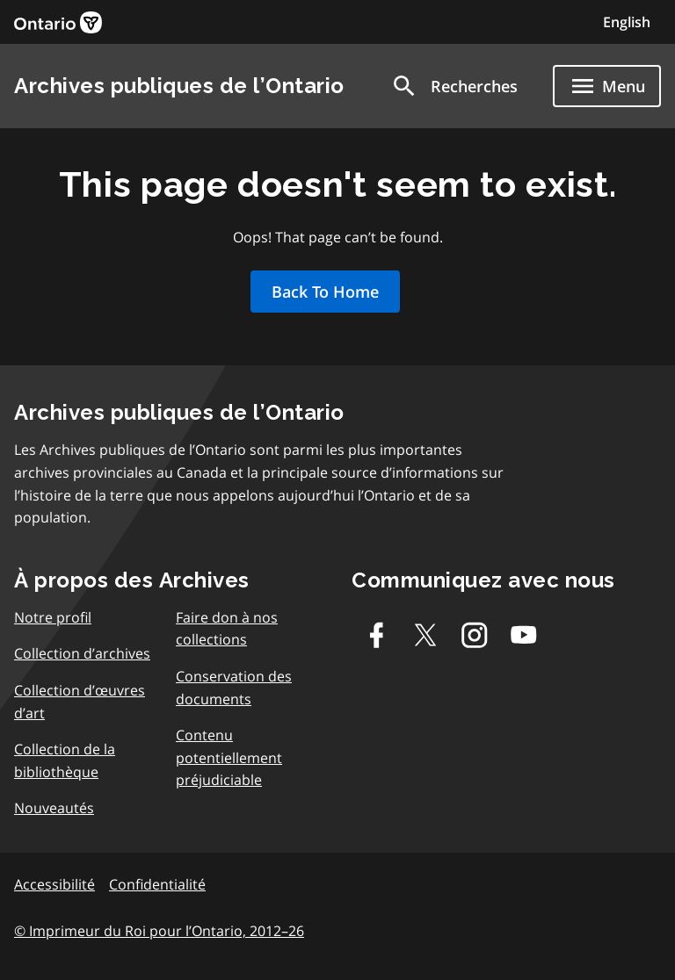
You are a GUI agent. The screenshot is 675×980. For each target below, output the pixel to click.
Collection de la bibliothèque (64, 760)
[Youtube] (523, 634)
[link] (58, 22)
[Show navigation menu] (607, 86)
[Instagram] (474, 634)
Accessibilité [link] (54, 884)
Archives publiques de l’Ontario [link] (179, 85)
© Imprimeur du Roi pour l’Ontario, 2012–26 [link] (159, 930)
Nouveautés (54, 808)
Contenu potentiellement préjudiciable (229, 757)
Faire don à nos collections (227, 629)
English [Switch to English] (626, 22)
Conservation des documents (234, 688)
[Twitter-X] (425, 634)
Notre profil (52, 617)
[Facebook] (376, 634)
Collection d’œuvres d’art (79, 702)
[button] (454, 86)
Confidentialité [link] (157, 884)
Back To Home (325, 291)
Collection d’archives (82, 653)
